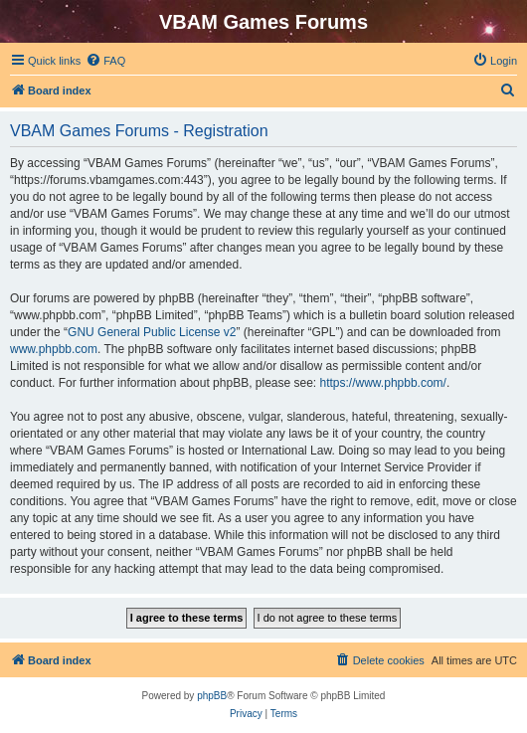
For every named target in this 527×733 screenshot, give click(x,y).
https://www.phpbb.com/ (383, 383)
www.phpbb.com (53, 349)
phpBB (212, 695)
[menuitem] (105, 61)
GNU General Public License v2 (152, 332)
